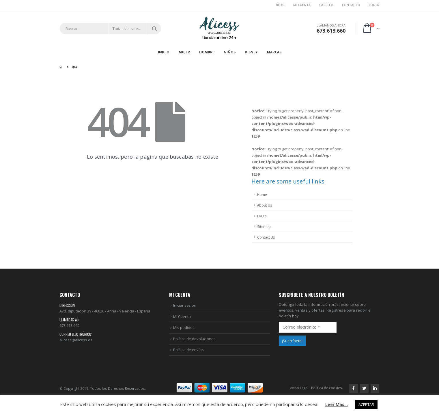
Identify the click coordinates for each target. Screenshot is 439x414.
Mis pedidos (184, 327)
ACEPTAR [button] (366, 404)
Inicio (163, 52)
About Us (264, 205)
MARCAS (274, 52)
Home (262, 194)
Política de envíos (188, 349)
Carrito (326, 5)
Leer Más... (336, 404)
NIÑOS (230, 52)
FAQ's (262, 215)
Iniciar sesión (184, 305)
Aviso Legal (299, 387)
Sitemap (264, 226)
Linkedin (375, 388)
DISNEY (251, 52)
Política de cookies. (327, 387)
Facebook (353, 388)
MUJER (184, 52)
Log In (374, 5)
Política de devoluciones (194, 338)
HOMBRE (206, 52)
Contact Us (266, 237)
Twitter (364, 388)
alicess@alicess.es (75, 339)
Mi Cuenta (302, 5)
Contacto (351, 5)
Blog (280, 5)
